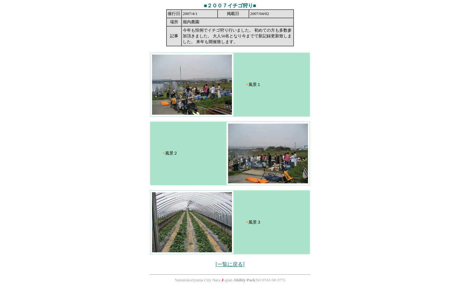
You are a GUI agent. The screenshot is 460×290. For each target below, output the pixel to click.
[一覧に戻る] (230, 264)
